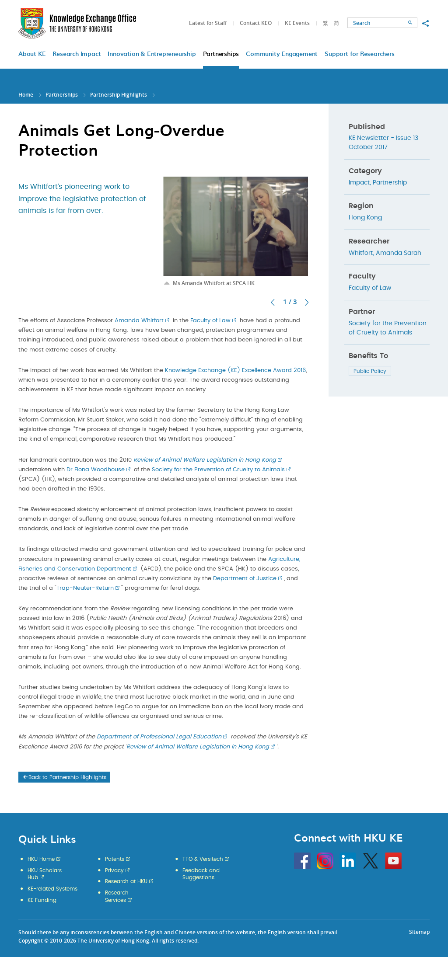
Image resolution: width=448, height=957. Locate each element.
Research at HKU (126, 881)
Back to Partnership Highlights (64, 777)
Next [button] (306, 302)
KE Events (297, 23)
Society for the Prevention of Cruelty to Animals (218, 470)
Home (25, 94)
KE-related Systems (52, 888)
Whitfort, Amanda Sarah (385, 253)
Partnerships (62, 94)
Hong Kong (365, 218)
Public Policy (370, 371)
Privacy (114, 870)
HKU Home (41, 859)
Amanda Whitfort (139, 321)
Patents (114, 859)
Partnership (390, 183)
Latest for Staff (208, 23)
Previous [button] (272, 302)
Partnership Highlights (118, 94)
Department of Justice (244, 578)
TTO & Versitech (202, 859)
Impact (359, 183)
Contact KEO (256, 23)
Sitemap (419, 932)
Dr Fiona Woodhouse (95, 470)
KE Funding (42, 900)
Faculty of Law (210, 321)
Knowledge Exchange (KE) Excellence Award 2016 (235, 370)
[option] (235, 232)
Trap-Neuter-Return (85, 588)
